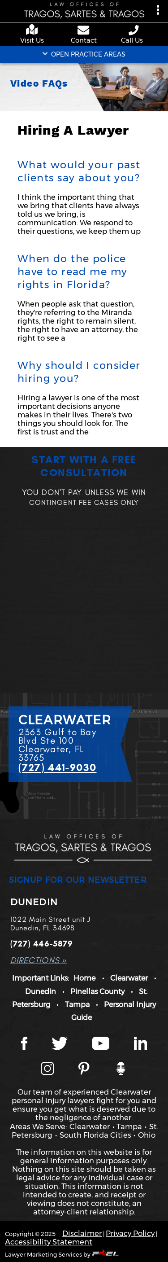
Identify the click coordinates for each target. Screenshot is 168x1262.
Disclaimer (82, 1233)
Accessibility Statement (48, 1241)
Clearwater (129, 977)
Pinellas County (97, 991)
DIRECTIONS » (38, 960)
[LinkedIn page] (140, 1044)
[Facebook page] (24, 1044)
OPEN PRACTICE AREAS (84, 54)
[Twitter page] (60, 1044)
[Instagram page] (47, 1069)
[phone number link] (134, 30)
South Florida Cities (95, 1135)
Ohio (146, 1135)
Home (84, 977)
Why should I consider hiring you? (79, 372)
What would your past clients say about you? (79, 171)
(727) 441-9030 (57, 767)
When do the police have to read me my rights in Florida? (72, 271)
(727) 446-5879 (41, 943)
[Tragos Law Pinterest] (83, 1069)
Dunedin (40, 991)
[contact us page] (84, 31)
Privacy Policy (130, 1233)
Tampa (77, 1004)
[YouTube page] (100, 1044)
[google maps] (33, 30)
